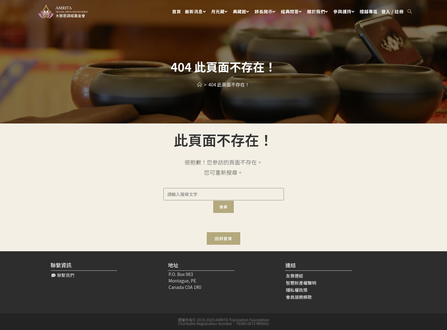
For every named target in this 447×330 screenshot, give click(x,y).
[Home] (199, 84)
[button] (63, 275)
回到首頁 (223, 238)
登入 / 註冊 (393, 11)
